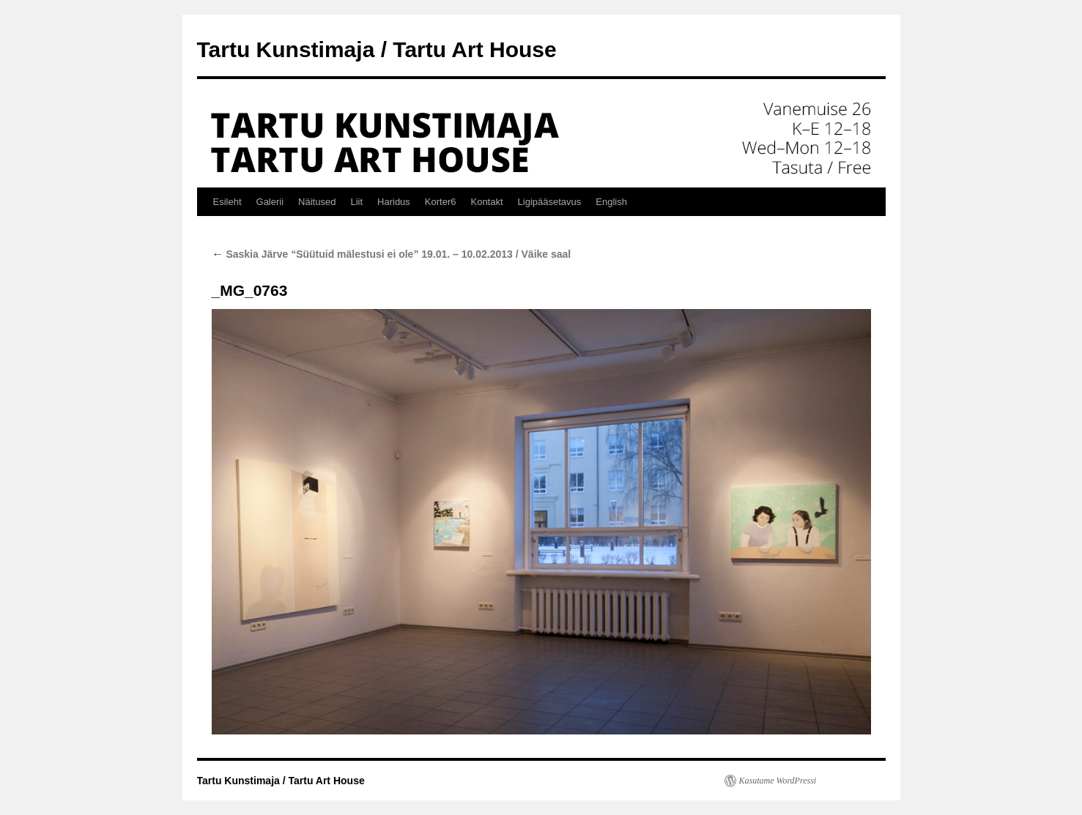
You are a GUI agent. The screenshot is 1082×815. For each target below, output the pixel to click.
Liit (356, 201)
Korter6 (440, 201)
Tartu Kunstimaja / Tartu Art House (377, 49)
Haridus (393, 201)
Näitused (317, 201)
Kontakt (486, 201)
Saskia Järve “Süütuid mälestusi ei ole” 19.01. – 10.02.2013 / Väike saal (391, 254)
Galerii (270, 201)
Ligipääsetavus (550, 201)
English (611, 201)
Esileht (227, 201)
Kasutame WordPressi (778, 780)
